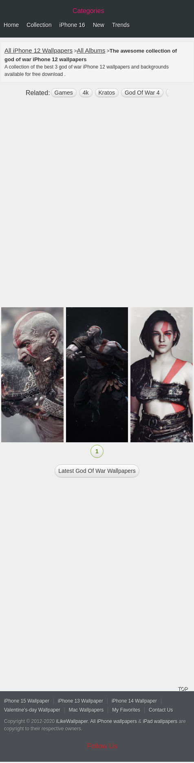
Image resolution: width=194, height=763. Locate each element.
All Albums (91, 50)
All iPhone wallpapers (113, 721)
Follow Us (102, 746)
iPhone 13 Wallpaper (80, 701)
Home (11, 25)
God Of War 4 (142, 92)
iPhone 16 (72, 25)
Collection (38, 25)
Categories (88, 10)
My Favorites (126, 710)
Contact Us (161, 710)
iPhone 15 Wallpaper (26, 701)
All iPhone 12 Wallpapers (38, 50)
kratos (107, 92)
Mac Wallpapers (86, 710)
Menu (186, 25)
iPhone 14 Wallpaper (134, 701)
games (64, 92)
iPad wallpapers (160, 721)
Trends (121, 25)
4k (86, 92)
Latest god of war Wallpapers (97, 471)
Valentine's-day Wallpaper (32, 710)
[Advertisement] (97, 206)
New (98, 25)
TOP (182, 689)
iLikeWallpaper (72, 721)
